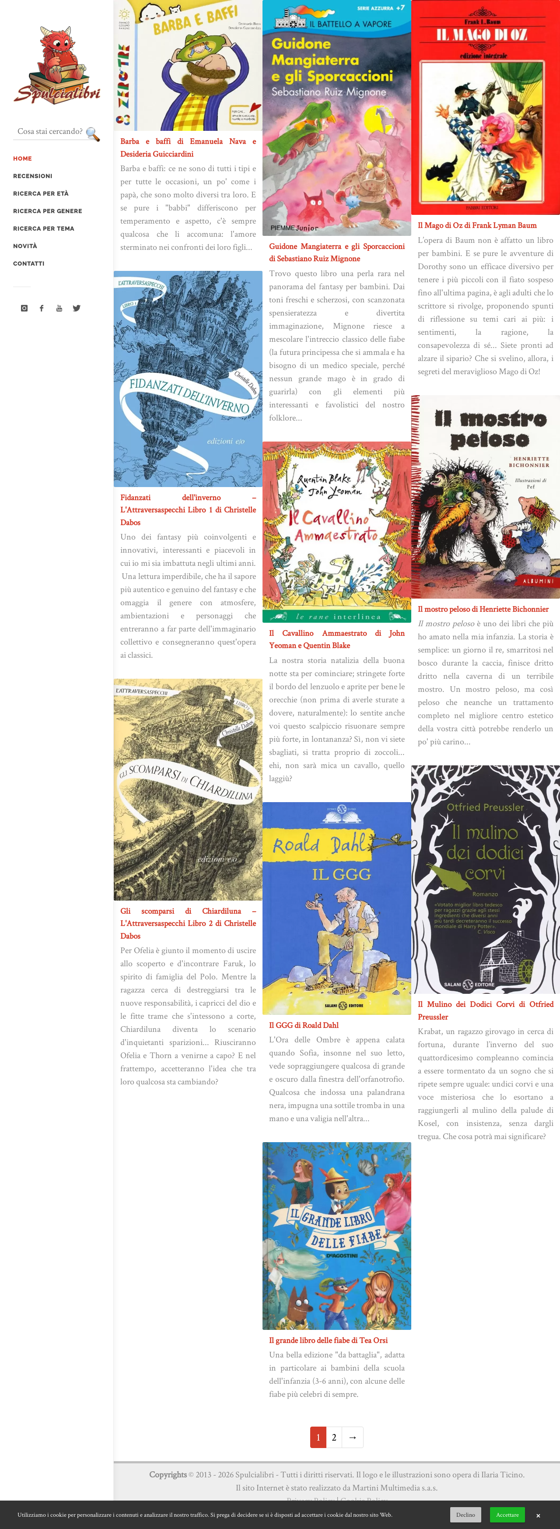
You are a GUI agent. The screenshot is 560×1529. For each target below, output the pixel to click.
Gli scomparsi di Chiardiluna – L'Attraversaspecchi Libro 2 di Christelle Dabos (188, 923)
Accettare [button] (507, 1514)
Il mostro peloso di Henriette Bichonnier (483, 608)
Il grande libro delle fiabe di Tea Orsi (328, 1340)
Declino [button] (465, 1514)
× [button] (538, 1515)
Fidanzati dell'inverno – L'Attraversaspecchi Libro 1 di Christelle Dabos (188, 510)
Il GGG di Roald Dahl (304, 1025)
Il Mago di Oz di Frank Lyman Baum (477, 225)
